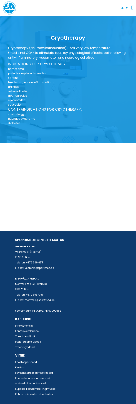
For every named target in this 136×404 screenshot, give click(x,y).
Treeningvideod (25, 347)
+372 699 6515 (35, 262)
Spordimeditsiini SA (9, 8)
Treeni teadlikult (25, 336)
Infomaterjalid (24, 325)
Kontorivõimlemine (27, 331)
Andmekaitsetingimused (30, 383)
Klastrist (20, 367)
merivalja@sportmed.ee (40, 300)
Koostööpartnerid (26, 362)
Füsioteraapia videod (28, 342)
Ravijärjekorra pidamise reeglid (34, 373)
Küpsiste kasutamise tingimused (35, 389)
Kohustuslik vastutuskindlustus (34, 394)
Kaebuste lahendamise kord (32, 378)
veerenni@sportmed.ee (39, 268)
